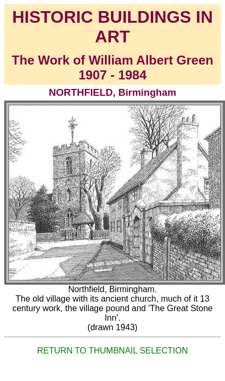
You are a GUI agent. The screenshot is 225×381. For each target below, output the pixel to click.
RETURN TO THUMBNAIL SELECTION (112, 350)
